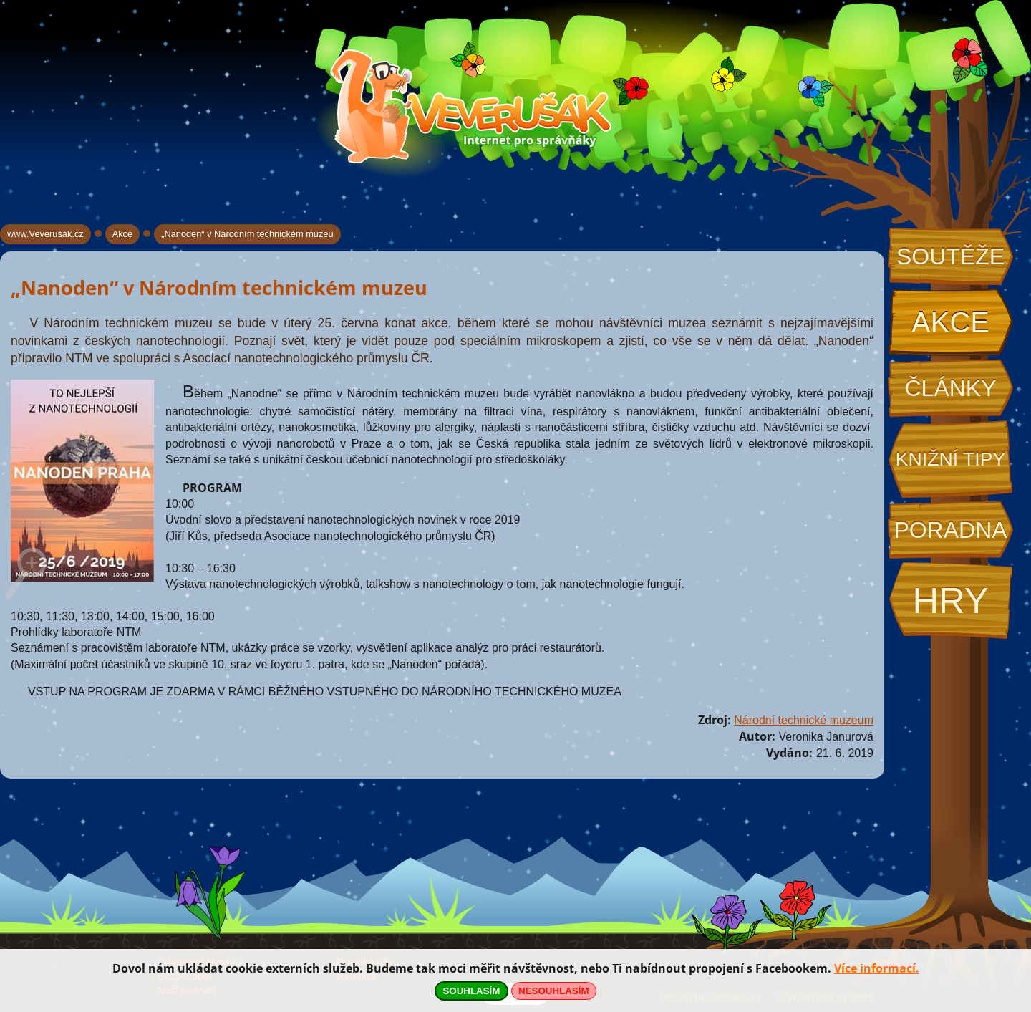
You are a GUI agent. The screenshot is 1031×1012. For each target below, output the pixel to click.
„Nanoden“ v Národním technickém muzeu (247, 233)
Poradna (950, 530)
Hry (950, 600)
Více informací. (876, 968)
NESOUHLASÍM (553, 991)
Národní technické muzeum (803, 720)
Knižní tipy (951, 459)
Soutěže (950, 256)
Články (950, 388)
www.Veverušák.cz (45, 233)
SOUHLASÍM (471, 991)
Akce (950, 322)
